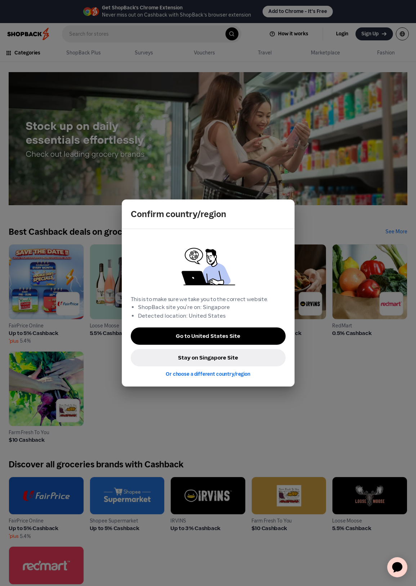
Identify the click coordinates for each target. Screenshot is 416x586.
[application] (397, 567)
